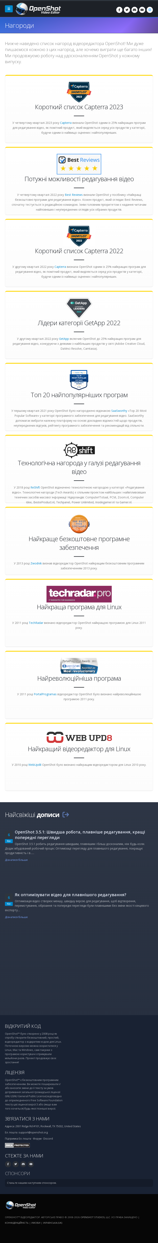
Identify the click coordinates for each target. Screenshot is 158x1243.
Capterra (66, 123)
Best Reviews (74, 195)
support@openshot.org (33, 1132)
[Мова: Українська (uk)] (150, 10)
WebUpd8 (34, 765)
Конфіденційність (17, 1222)
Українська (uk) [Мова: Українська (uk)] (52, 1222)
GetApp (64, 339)
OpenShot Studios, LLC (95, 1217)
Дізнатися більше (16, 860)
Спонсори (17, 1173)
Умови (35, 1222)
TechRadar (36, 623)
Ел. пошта (25, 1138)
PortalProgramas (45, 694)
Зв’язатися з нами (27, 1118)
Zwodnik (36, 563)
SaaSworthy (119, 411)
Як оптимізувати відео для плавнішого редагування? (70, 894)
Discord (48, 1138)
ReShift (35, 487)
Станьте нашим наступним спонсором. (32, 1183)
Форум (37, 1138)
